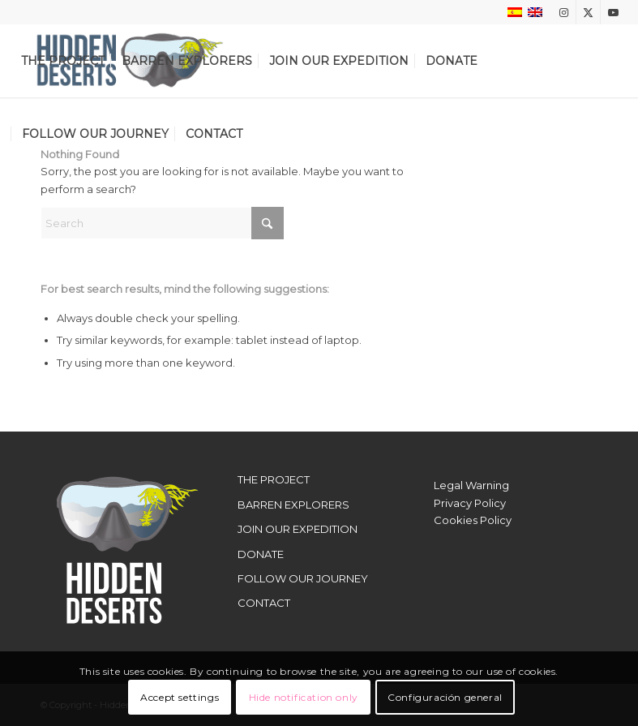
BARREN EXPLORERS (293, 504)
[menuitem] (63, 60)
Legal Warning (471, 485)
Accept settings (179, 697)
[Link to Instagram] (564, 12)
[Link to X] (588, 12)
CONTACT (264, 602)
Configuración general (445, 697)
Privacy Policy (470, 502)
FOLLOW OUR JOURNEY (303, 578)
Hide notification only (303, 697)
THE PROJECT (274, 479)
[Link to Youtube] (613, 12)
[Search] (162, 223)
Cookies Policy (473, 519)
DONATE (261, 554)
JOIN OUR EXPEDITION (298, 528)
